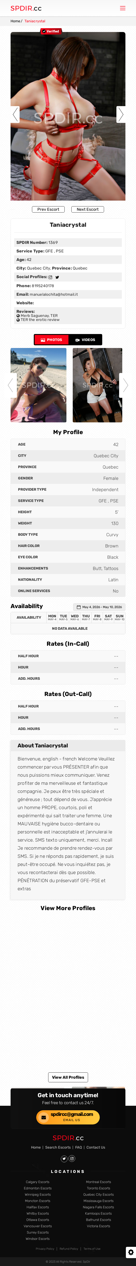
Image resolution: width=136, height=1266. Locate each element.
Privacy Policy (45, 1248)
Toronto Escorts (98, 1188)
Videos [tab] (85, 340)
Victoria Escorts (98, 1226)
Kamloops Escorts (98, 1213)
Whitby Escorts (38, 1213)
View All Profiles (68, 1077)
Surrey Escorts (38, 1232)
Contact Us (95, 1147)
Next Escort (88, 209)
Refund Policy (69, 1248)
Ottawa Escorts (37, 1220)
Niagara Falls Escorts (98, 1207)
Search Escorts (58, 1147)
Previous (15, 114)
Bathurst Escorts (98, 1220)
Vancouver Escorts (38, 1226)
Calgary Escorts (37, 1182)
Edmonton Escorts (38, 1188)
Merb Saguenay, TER (37, 315)
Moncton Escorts (37, 1201)
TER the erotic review (38, 319)
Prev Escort (48, 209)
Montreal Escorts (98, 1182)
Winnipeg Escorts (38, 1194)
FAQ (78, 1147)
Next (120, 114)
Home (15, 21)
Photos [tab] (51, 340)
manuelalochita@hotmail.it (54, 294)
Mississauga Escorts (98, 1201)
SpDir (86, 1261)
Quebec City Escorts (98, 1194)
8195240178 (42, 286)
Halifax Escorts (38, 1207)
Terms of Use (92, 1248)
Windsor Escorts (38, 1239)
